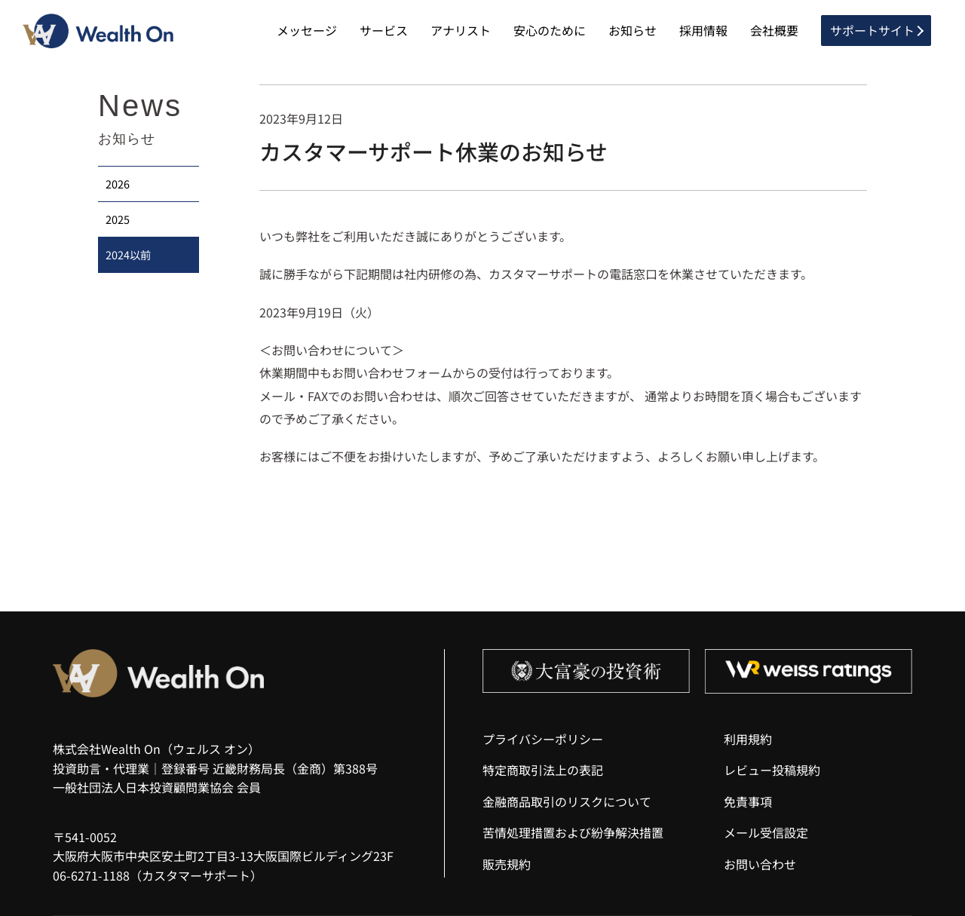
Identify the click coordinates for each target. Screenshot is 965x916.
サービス (384, 30)
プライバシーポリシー (542, 739)
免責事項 (748, 801)
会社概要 (774, 30)
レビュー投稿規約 (772, 770)
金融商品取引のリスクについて (566, 801)
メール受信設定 (766, 832)
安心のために (549, 30)
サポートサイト (872, 30)
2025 (118, 219)
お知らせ (632, 30)
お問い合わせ (760, 864)
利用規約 (748, 739)
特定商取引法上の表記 (542, 770)
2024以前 (128, 254)
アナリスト (460, 30)
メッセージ (307, 30)
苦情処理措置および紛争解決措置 (572, 832)
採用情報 (703, 30)
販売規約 (506, 864)
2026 (118, 183)
